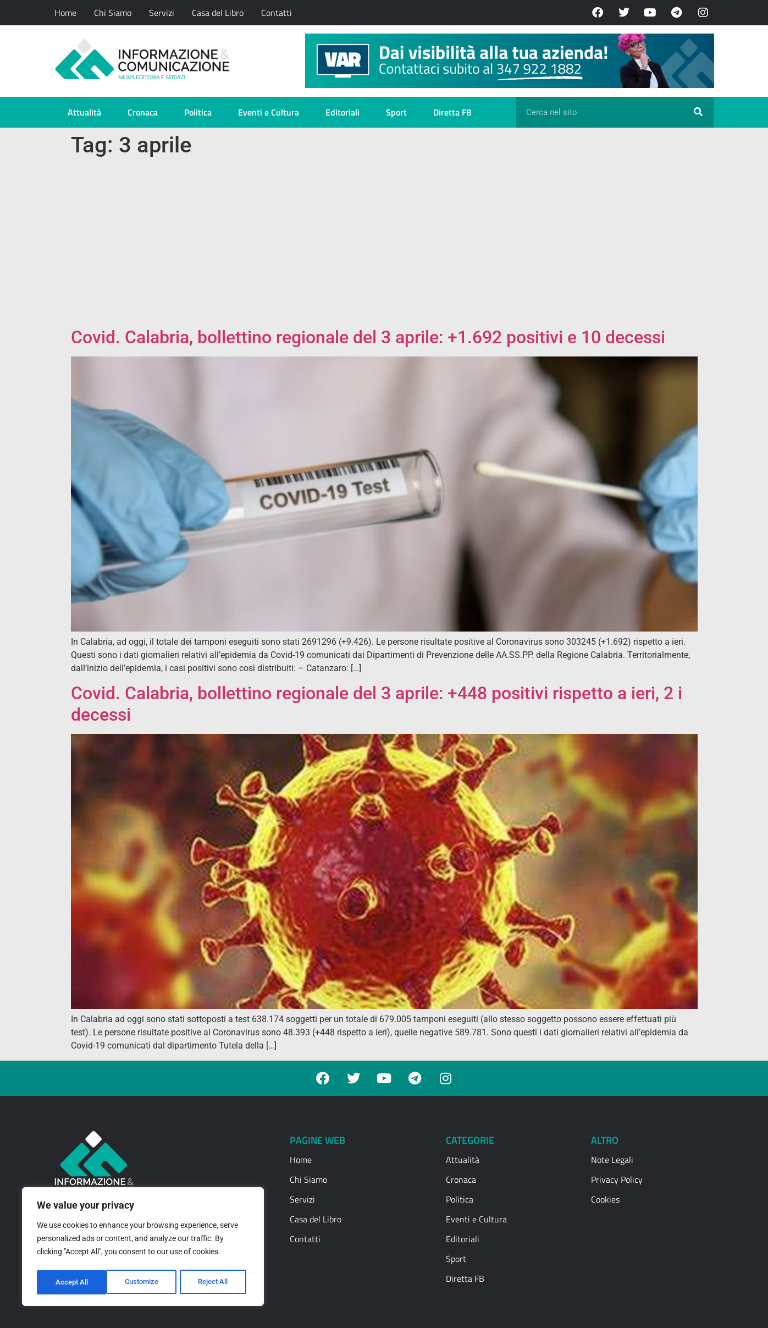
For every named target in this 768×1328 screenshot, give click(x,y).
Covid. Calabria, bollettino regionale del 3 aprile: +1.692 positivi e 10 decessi (368, 337)
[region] (143, 1248)
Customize (72, 1282)
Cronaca (143, 112)
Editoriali (342, 112)
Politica (198, 112)
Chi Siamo (112, 12)
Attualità (84, 112)
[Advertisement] (384, 244)
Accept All (215, 1282)
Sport (396, 112)
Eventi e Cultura (268, 112)
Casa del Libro (218, 12)
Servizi (161, 12)
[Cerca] (698, 112)
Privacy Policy (617, 1179)
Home (65, 12)
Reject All (144, 1282)
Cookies (605, 1199)
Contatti (276, 12)
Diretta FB (452, 112)
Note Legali (612, 1159)
